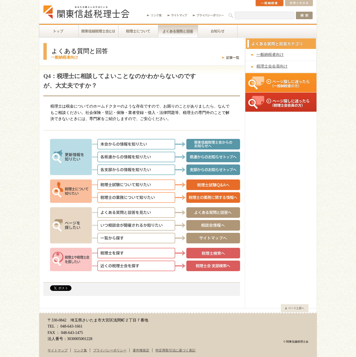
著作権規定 (141, 350)
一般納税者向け (270, 55)
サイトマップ (58, 350)
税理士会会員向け (272, 66)
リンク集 (80, 350)
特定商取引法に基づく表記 (175, 350)
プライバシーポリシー (110, 350)
